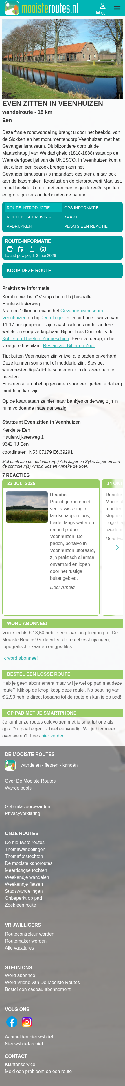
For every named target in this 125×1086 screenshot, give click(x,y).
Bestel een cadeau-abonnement (38, 989)
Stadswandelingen (24, 891)
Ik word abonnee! (20, 658)
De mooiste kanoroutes (29, 863)
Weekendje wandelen (27, 877)
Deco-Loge (51, 317)
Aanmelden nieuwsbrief (29, 1036)
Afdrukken (19, 226)
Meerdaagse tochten (26, 870)
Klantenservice (20, 1064)
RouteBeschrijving (29, 217)
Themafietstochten (24, 856)
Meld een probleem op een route (38, 1071)
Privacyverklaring (22, 813)
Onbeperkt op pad (23, 898)
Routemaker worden (26, 941)
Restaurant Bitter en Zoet (69, 345)
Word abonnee (20, 975)
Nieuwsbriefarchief (24, 1043)
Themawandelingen (25, 849)
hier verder (52, 735)
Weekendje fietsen (24, 884)
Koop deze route (29, 270)
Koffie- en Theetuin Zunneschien (35, 338)
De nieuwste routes (25, 842)
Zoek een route (20, 905)
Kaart (71, 217)
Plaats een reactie (86, 226)
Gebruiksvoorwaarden (27, 806)
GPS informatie (81, 207)
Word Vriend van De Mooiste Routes (42, 982)
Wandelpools (18, 788)
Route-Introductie (28, 207)
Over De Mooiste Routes (30, 781)
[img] (117, 8)
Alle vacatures (19, 947)
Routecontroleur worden (29, 934)
